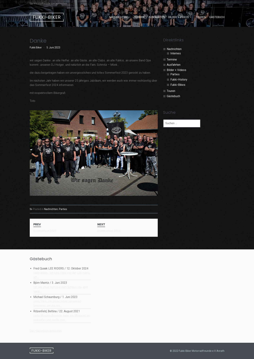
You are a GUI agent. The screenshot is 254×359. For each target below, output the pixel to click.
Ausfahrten (157, 17)
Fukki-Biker (47, 17)
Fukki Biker (36, 47)
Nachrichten (118, 17)
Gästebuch (216, 17)
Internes (175, 53)
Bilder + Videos (178, 17)
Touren (201, 17)
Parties (63, 209)
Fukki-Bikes (177, 84)
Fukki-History (178, 79)
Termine (139, 17)
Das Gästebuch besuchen (46, 331)
